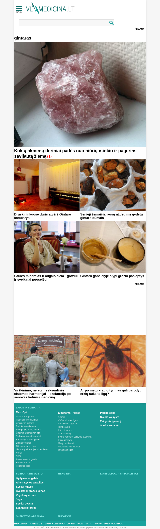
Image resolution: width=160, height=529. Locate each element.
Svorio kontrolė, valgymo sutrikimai (75, 437)
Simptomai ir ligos (69, 412)
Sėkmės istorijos (26, 507)
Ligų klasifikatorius (60, 523)
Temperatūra (64, 427)
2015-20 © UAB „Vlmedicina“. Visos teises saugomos (59, 527)
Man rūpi (21, 412)
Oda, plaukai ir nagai (26, 446)
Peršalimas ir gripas (67, 423)
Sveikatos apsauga (30, 516)
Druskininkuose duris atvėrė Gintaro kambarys (42, 216)
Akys (18, 456)
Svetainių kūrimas (117, 527)
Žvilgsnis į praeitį (110, 421)
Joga (19, 499)
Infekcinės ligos (65, 450)
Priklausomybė (65, 440)
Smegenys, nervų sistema (28, 429)
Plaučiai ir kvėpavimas (27, 420)
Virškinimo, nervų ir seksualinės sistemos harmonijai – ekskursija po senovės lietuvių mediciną (42, 394)
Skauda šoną (64, 433)
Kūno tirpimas (64, 430)
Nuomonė (64, 516)
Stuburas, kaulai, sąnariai (28, 436)
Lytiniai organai (23, 443)
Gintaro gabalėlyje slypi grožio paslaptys (112, 276)
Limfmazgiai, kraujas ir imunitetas (32, 449)
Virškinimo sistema (25, 423)
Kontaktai (85, 523)
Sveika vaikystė (109, 417)
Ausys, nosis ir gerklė (26, 459)
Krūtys (19, 452)
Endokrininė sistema (26, 426)
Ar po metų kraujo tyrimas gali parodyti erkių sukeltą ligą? (111, 392)
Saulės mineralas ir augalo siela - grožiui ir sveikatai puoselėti (46, 277)
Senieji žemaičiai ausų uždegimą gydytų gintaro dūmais (111, 216)
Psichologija (107, 412)
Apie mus (36, 523)
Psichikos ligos (23, 466)
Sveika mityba (24, 486)
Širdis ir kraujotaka (25, 416)
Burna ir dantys (23, 462)
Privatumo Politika (109, 523)
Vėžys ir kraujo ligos (68, 420)
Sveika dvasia (24, 503)
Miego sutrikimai (66, 443)
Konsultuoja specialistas (119, 473)
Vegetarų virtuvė (26, 495)
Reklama (139, 29)
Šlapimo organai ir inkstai (28, 433)
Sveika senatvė (109, 425)
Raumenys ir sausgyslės (28, 439)
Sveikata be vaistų (29, 473)
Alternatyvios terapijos (30, 482)
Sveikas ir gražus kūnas (30, 490)
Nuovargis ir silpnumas (69, 446)
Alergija (61, 417)
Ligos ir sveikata (28, 407)
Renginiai (64, 473)
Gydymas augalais (27, 478)
